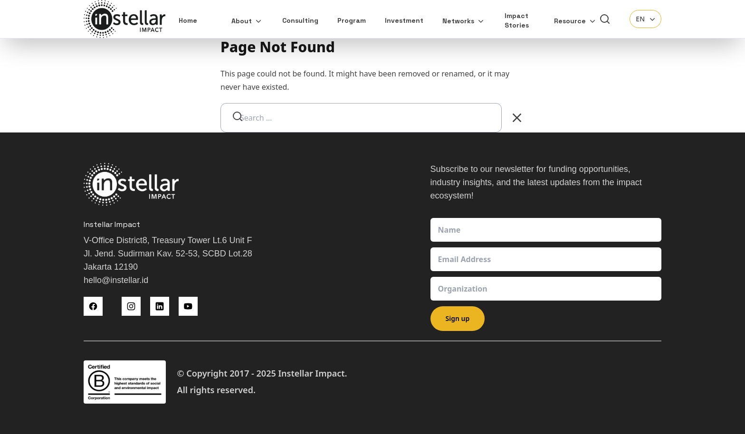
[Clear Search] (517, 117)
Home (188, 20)
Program (351, 20)
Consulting (300, 20)
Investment (404, 20)
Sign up (458, 318)
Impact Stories (517, 20)
